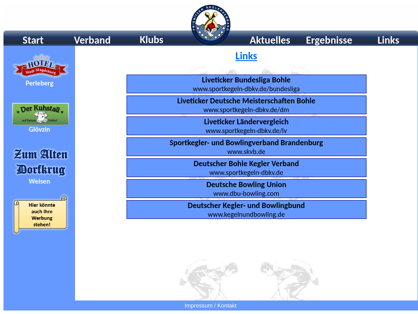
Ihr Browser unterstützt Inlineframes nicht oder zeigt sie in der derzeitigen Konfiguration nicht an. (210, 24)
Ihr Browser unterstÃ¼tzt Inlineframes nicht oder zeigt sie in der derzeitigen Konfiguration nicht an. (39, 173)
